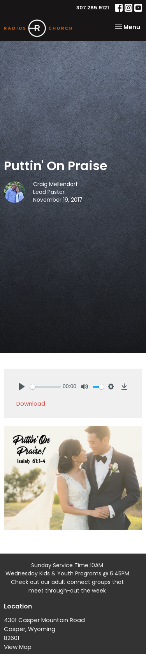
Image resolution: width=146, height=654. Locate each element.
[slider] (45, 386)
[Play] (22, 386)
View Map (18, 647)
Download (30, 403)
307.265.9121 (92, 7)
